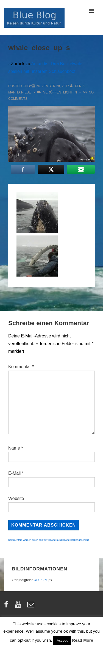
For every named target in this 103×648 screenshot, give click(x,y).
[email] (31, 606)
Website (16, 498)
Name (14, 448)
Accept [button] (62, 640)
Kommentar (21, 366)
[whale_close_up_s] (53, 86)
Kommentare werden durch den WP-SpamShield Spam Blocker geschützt (48, 540)
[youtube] (19, 606)
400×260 (41, 580)
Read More (82, 640)
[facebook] (7, 606)
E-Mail (14, 473)
